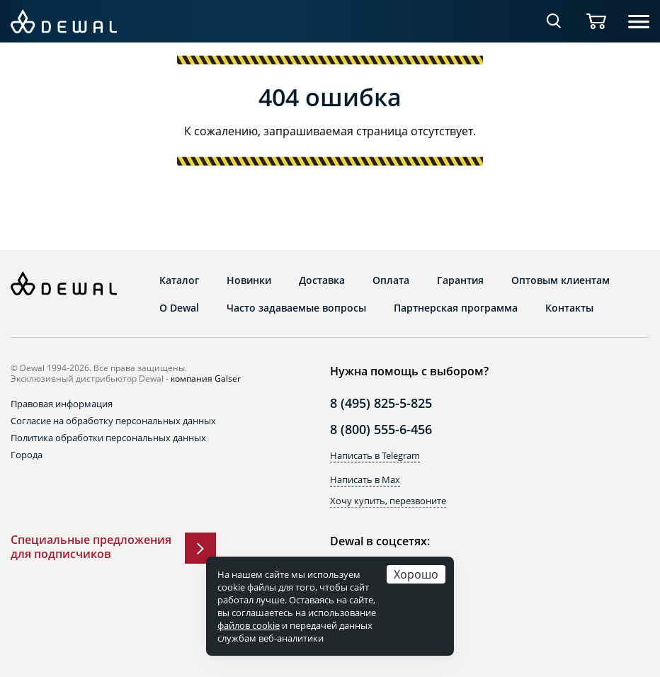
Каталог (179, 280)
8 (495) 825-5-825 (381, 403)
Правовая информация (62, 403)
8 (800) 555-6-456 (381, 429)
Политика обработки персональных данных (108, 437)
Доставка (322, 280)
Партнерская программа (456, 308)
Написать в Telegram (375, 455)
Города (26, 454)
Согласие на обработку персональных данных (113, 420)
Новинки (249, 280)
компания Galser (206, 378)
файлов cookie (248, 625)
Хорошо (416, 574)
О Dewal (179, 308)
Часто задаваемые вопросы (296, 308)
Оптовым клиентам (560, 280)
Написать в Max (365, 479)
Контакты (569, 308)
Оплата (390, 280)
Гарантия (460, 280)
